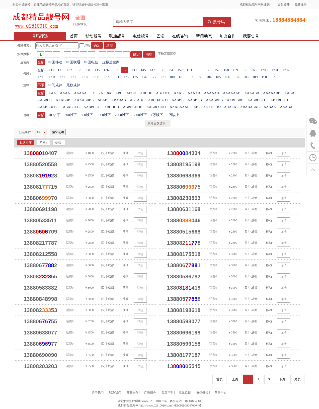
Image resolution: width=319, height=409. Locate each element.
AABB (289, 93)
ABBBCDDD (132, 107)
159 (235, 70)
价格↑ (43, 142)
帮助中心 (221, 392)
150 (161, 70)
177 (153, 77)
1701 (274, 70)
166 (253, 70)
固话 (160, 36)
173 (126, 77)
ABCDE (146, 93)
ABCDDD (111, 107)
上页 (235, 379)
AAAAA (80, 93)
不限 (40, 85)
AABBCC (44, 100)
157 (217, 70)
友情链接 (202, 392)
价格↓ (59, 142)
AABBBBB (235, 100)
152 (180, 70)
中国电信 (91, 62)
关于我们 (98, 392)
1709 (106, 77)
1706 (73, 77)
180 (172, 77)
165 (244, 70)
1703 (40, 77)
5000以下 (140, 115)
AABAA (270, 107)
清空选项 (58, 132)
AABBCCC (91, 107)
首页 (74, 36)
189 (255, 77)
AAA (52, 93)
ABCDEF (163, 93)
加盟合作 (228, 36)
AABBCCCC (256, 100)
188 (245, 77)
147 (152, 70)
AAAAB (194, 93)
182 (190, 77)
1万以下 (157, 115)
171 (116, 77)
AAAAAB (211, 93)
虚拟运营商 (111, 62)
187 (236, 77)
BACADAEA (226, 107)
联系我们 (115, 392)
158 (226, 70)
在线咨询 (180, 36)
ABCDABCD (158, 100)
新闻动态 (204, 36)
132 (69, 70)
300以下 (71, 115)
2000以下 (122, 115)
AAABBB (63, 100)
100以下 (54, 115)
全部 (40, 62)
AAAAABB (271, 93)
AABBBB (195, 100)
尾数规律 (73, 85)
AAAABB (251, 93)
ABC (119, 93)
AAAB (179, 93)
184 (209, 77)
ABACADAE (203, 107)
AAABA (286, 107)
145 (143, 70)
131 (60, 70)
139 (134, 70)
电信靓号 (141, 36)
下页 (282, 379)
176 (144, 77)
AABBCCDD (156, 107)
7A (101, 93)
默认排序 (26, 142)
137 (115, 70)
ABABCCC (71, 107)
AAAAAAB (231, 93)
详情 (140, 153)
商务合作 (133, 392)
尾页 (297, 379)
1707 (84, 77)
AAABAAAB (179, 107)
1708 (95, 77)
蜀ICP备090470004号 (187, 405)
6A (92, 93)
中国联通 (73, 62)
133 (78, 70)
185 (218, 77)
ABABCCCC (279, 100)
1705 (62, 77)
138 (124, 70)
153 (189, 70)
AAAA (65, 93)
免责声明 (167, 392)
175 (135, 77)
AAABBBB (214, 100)
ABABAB (118, 100)
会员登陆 (284, 4)
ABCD (131, 93)
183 (199, 77)
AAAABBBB (84, 100)
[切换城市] (80, 24)
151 (170, 70)
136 (106, 70)
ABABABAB (250, 107)
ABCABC (137, 100)
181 (181, 77)
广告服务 (150, 392)
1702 (285, 70)
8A (109, 93)
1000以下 (104, 115)
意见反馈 (185, 392)
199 (273, 77)
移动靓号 (93, 36)
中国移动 (55, 62)
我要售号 (251, 36)
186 (227, 77)
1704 (51, 77)
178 (162, 77)
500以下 (87, 115)
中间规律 (55, 85)
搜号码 (216, 22)
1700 (263, 70)
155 (198, 70)
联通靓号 (117, 36)
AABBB (177, 100)
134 (87, 70)
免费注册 (301, 4)
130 (51, 70)
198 (264, 77)
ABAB (102, 100)
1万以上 (173, 115)
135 (97, 70)
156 (207, 70)
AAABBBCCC (48, 107)
